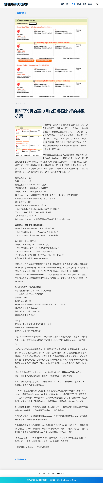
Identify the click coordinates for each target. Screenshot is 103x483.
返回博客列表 (20, 13)
